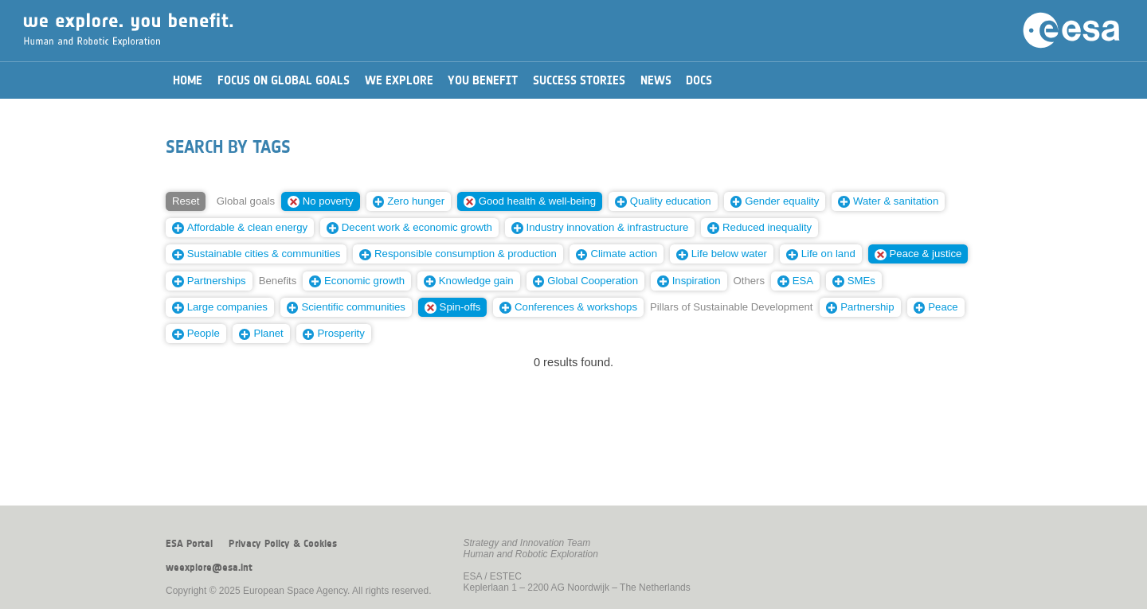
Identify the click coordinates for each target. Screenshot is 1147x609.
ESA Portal (189, 543)
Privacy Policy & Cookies (283, 543)
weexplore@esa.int (209, 567)
